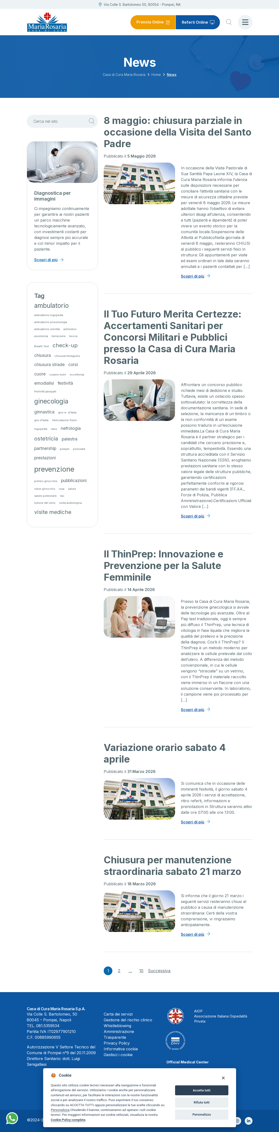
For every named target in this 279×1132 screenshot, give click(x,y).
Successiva (159, 970)
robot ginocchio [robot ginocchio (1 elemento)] (44, 488)
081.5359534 (48, 1025)
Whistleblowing (117, 1025)
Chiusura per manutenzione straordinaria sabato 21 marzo (172, 865)
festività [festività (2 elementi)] (65, 383)
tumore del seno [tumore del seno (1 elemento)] (44, 503)
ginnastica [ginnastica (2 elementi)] (44, 411)
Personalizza (60, 1110)
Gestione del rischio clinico (128, 1019)
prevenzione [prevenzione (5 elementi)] (54, 469)
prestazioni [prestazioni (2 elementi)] (45, 457)
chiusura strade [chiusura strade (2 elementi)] (49, 364)
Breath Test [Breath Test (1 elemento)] (41, 346)
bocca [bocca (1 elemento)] (73, 336)
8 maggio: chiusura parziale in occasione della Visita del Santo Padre (178, 132)
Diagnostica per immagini (52, 196)
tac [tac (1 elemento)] (62, 496)
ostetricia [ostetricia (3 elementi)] (46, 438)
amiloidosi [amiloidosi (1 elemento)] (69, 329)
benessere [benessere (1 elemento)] (59, 336)
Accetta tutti (202, 1090)
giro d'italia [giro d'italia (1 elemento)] (41, 420)
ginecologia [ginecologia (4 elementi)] (51, 401)
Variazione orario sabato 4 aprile (165, 753)
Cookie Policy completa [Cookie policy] (68, 1120)
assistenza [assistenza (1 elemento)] (41, 336)
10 (141, 970)
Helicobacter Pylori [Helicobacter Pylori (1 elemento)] (64, 420)
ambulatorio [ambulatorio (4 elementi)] (51, 305)
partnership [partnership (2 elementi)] (45, 448)
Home (156, 74)
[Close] (223, 1078)
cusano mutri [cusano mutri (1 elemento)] (57, 374)
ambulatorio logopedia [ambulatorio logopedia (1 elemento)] (48, 315)
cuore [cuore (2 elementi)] (40, 373)
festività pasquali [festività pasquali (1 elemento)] (45, 391)
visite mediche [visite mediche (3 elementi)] (52, 512)
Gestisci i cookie (118, 1054)
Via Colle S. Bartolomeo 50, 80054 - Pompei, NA (140, 4)
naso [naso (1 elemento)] (54, 429)
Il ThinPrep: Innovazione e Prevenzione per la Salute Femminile (163, 565)
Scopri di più (192, 276)
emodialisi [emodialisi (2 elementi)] (44, 383)
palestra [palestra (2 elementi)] (69, 438)
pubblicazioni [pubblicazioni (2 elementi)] (74, 480)
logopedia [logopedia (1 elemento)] (40, 429)
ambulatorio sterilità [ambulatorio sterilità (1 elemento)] (47, 329)
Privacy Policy (117, 1043)
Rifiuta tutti (202, 1102)
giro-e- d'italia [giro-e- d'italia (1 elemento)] (67, 412)
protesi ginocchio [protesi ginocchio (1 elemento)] (45, 481)
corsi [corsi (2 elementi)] (73, 364)
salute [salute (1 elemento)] (72, 488)
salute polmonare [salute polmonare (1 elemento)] (45, 496)
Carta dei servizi (118, 1014)
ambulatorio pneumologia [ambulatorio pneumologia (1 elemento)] (50, 322)
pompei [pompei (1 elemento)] (64, 449)
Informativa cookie (121, 1048)
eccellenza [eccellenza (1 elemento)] (77, 374)
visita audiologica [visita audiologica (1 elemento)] (70, 503)
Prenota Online (149, 22)
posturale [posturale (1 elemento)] (79, 449)
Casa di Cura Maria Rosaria (124, 74)
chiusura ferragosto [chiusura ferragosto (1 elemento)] (67, 356)
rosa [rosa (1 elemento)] (61, 488)
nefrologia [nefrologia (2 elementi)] (71, 428)
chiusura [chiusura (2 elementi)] (42, 355)
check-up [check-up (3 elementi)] (65, 345)
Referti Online (195, 22)
